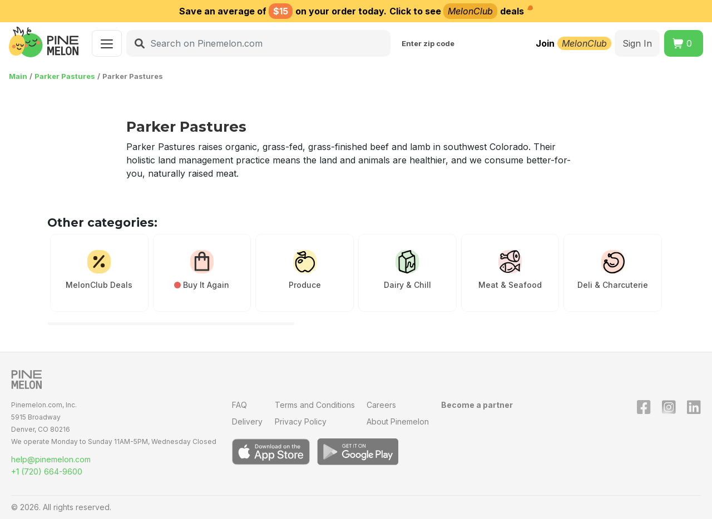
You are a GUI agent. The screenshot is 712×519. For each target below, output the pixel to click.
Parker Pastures (64, 76)
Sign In (637, 43)
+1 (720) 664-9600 (46, 471)
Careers (381, 405)
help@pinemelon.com (51, 459)
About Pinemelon (398, 421)
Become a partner (477, 405)
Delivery (247, 421)
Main (18, 76)
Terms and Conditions (315, 405)
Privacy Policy (301, 421)
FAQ (239, 405)
